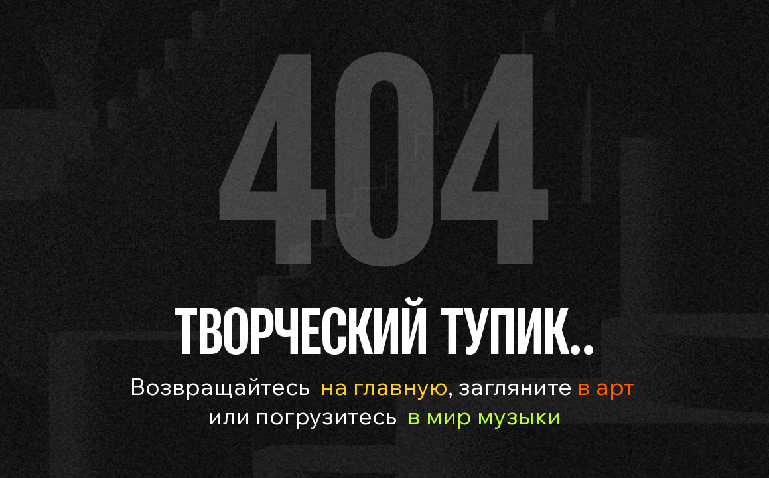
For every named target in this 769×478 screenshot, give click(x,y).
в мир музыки (484, 415)
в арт (603, 386)
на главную (384, 386)
